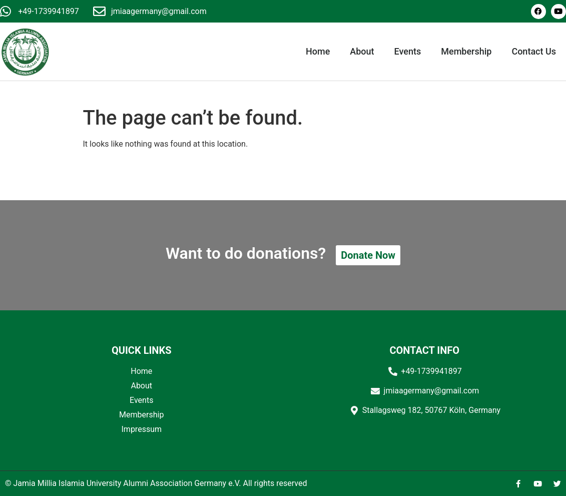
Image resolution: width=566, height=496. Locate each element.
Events (407, 52)
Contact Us (533, 52)
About (362, 52)
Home (318, 52)
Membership (466, 52)
